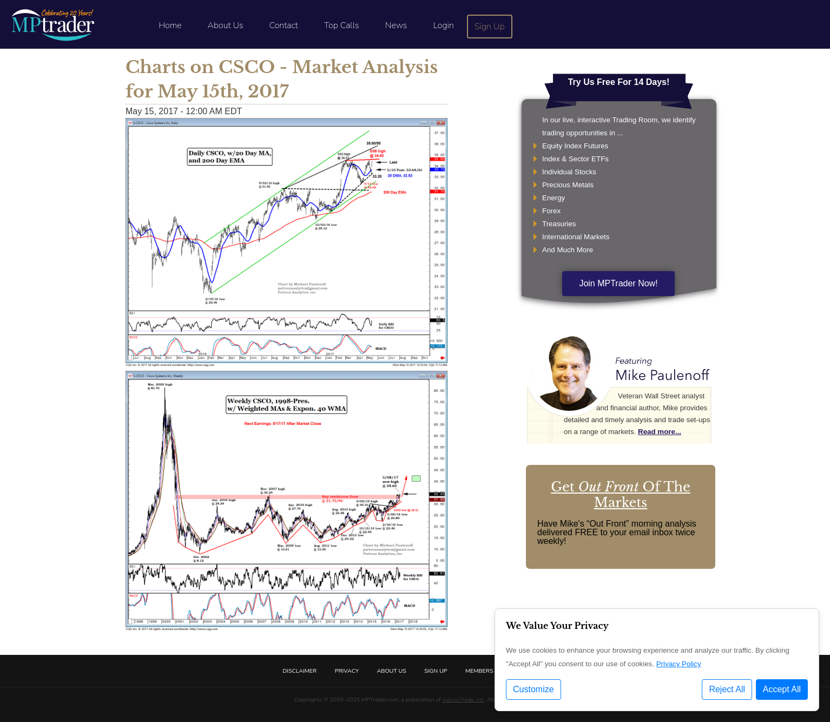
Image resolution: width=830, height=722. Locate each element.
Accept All (782, 689)
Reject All (727, 689)
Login (443, 25)
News (396, 25)
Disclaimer (299, 671)
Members (479, 671)
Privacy (347, 671)
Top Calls (341, 25)
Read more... (659, 432)
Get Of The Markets (620, 494)
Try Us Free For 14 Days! (619, 82)
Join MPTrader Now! (618, 283)
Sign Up (490, 26)
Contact (283, 25)
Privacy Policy (678, 664)
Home (170, 25)
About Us (225, 25)
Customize (533, 689)
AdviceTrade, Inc (463, 699)
